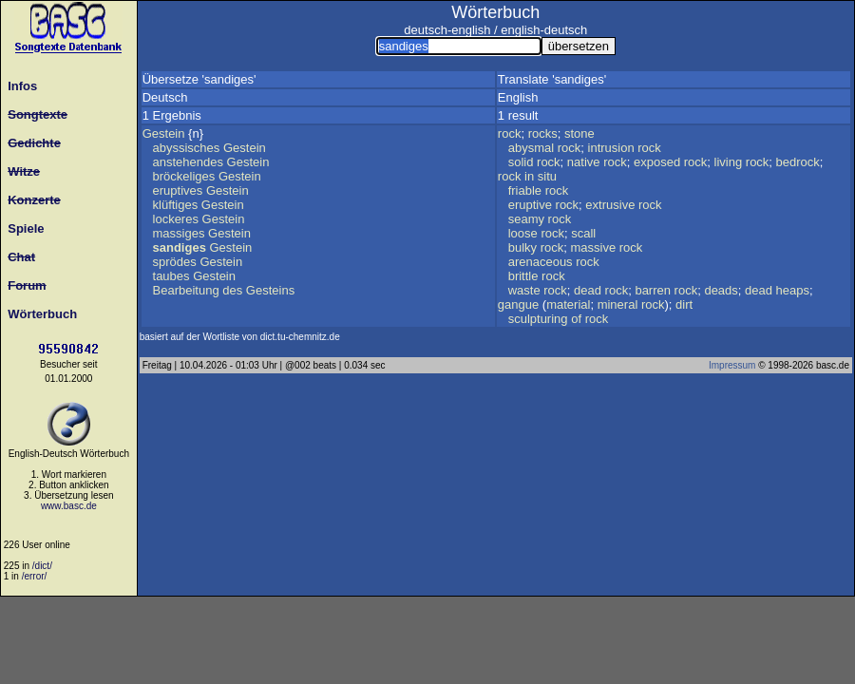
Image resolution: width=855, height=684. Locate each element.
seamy (526, 219)
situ (547, 176)
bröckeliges (184, 176)
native (583, 162)
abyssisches (186, 148)
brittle (523, 276)
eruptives (178, 190)
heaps (792, 290)
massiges (179, 233)
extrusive (610, 205)
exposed (657, 162)
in (529, 176)
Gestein (163, 133)
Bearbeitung (186, 290)
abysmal (531, 148)
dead (587, 290)
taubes (171, 276)
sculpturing (538, 319)
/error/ (35, 576)
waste (524, 290)
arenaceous (540, 262)
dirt (684, 304)
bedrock (798, 162)
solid (521, 162)
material (568, 304)
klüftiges (176, 205)
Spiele (23, 228)
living (728, 162)
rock (510, 133)
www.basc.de (69, 506)
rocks (543, 133)
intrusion (611, 148)
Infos (19, 86)
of (576, 319)
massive (593, 247)
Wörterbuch (39, 314)
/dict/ (42, 565)
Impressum (732, 365)
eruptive (530, 205)
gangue (518, 304)
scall (583, 233)
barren (653, 290)
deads (720, 290)
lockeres (176, 219)
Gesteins (270, 290)
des (232, 290)
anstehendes (188, 162)
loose (523, 233)
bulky (522, 247)
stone (579, 133)
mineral (618, 304)
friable (525, 190)
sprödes (175, 262)
